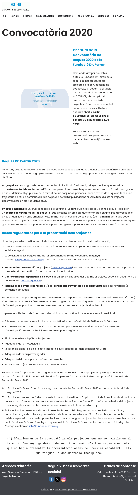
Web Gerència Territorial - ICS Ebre (22, 472)
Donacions (103, 16)
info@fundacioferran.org (29, 259)
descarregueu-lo (62, 267)
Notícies (15, 16)
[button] (73, 16)
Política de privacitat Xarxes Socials (76, 489)
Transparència (86, 16)
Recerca (27, 16)
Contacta (118, 16)
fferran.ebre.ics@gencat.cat (119, 476)
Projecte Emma (11, 476)
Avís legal (46, 489)
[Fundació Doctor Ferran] (16, 6)
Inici (5, 16)
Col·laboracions (45, 16)
